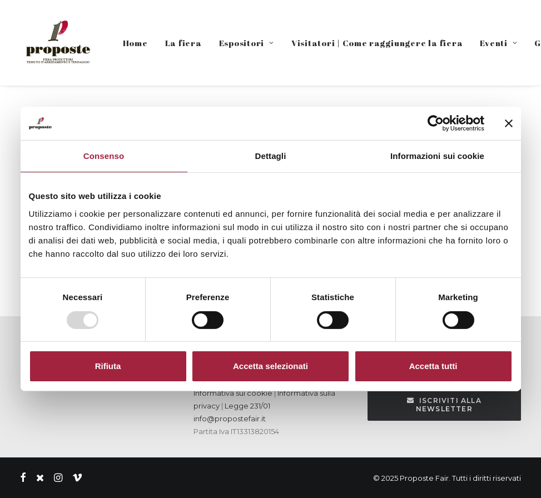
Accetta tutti (433, 366)
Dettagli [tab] (270, 156)
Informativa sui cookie (232, 393)
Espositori (246, 42)
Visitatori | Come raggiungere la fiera (377, 42)
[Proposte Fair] (57, 43)
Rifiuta (108, 366)
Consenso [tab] (103, 156)
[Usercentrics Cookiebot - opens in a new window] (435, 123)
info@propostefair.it (229, 418)
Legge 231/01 (247, 405)
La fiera (183, 42)
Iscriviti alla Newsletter (445, 404)
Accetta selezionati (270, 366)
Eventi (498, 42)
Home (135, 42)
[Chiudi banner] (509, 123)
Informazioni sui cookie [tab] (437, 156)
